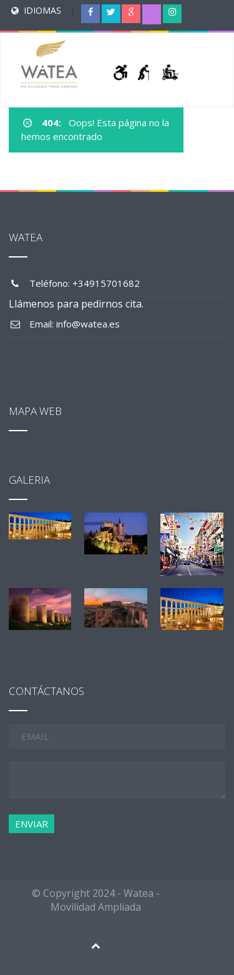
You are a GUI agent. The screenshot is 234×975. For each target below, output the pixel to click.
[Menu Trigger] (209, 21)
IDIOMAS (42, 10)
